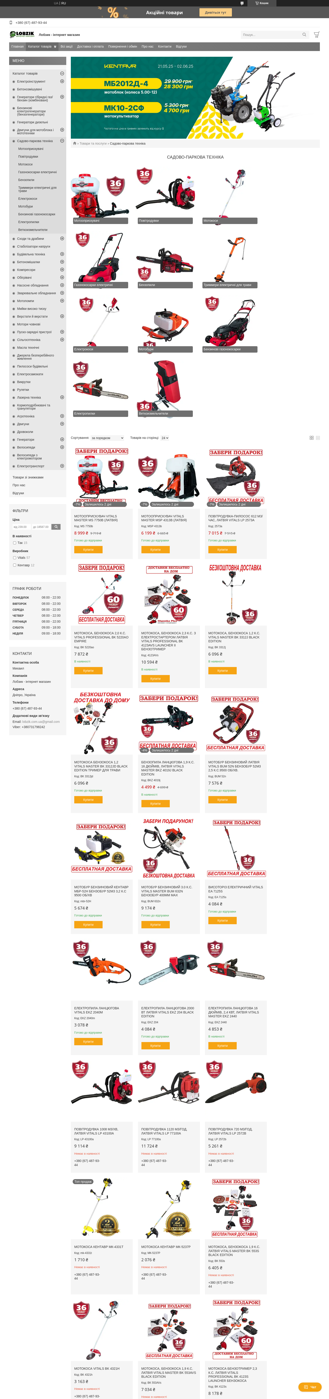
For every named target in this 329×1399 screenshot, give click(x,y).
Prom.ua (186, 1301)
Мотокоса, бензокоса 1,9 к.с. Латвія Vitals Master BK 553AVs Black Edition (225, 1040)
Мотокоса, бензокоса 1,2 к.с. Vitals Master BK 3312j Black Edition (161, 566)
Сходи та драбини (30, 238)
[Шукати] (304, 35)
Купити (88, 478)
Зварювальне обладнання (36, 293)
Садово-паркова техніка (35, 141)
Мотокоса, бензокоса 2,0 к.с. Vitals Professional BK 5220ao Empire (289, 449)
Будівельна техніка (31, 254)
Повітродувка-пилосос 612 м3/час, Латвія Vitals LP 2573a (227, 447)
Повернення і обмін (122, 46)
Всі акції (67, 46)
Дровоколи (25, 432)
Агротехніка (25, 416)
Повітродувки (28, 156)
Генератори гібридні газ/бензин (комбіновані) (35, 98)
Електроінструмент (31, 81)
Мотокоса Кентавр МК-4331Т (225, 922)
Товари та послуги (93, 143)
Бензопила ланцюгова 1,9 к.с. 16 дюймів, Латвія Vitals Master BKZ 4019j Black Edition (289, 568)
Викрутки (23, 382)
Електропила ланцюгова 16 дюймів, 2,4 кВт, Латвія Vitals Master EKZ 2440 (226, 809)
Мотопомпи (25, 301)
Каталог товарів (39, 46)
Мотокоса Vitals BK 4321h (160, 1036)
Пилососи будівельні (32, 366)
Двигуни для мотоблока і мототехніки (35, 131)
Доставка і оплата (90, 46)
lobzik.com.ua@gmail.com (41, 722)
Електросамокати (30, 374)
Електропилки (28, 222)
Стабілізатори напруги (33, 246)
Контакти (164, 46)
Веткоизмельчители (33, 230)
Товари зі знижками (28, 477)
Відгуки (181, 46)
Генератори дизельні (32, 122)
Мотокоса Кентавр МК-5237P (289, 922)
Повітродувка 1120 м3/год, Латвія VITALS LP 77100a (97, 925)
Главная (17, 46)
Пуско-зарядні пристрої (34, 332)
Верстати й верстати (32, 316)
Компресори (26, 270)
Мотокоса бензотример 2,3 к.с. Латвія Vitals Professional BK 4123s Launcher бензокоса (289, 1043)
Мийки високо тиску (31, 309)
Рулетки (23, 390)
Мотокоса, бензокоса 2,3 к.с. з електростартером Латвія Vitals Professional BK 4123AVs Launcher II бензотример (98, 570)
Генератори (25, 439)
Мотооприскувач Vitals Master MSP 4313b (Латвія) (160, 447)
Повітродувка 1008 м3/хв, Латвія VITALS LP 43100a (287, 807)
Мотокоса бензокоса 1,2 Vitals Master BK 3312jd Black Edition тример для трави (224, 568)
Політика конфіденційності (199, 1305)
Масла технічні (28, 347)
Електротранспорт (30, 466)
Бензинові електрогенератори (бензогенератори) (31, 111)
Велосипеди (26, 447)
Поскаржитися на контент (164, 1305)
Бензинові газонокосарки (36, 214)
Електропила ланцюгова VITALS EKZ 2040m (96, 807)
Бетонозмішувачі (29, 89)
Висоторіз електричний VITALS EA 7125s (286, 690)
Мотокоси (25, 164)
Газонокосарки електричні (37, 172)
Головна (19, 1260)
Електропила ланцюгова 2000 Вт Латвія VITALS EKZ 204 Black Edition (162, 809)
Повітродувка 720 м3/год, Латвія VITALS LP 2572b (160, 925)
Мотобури (25, 206)
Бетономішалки (28, 262)
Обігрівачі (24, 277)
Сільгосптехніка (28, 340)
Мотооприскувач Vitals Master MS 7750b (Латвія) (96, 447)
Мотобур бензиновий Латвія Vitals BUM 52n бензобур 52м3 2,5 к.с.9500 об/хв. (99, 691)
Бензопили (26, 180)
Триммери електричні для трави (37, 189)
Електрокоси (27, 198)
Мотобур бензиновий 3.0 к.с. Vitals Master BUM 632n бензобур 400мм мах (226, 691)
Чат (310, 1387)
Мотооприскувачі (30, 149)
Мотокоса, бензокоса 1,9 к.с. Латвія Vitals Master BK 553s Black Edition (98, 1040)
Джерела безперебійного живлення (35, 357)
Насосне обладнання (32, 285)
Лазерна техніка (29, 397)
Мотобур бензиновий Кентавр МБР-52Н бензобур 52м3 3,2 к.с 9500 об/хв (161, 691)
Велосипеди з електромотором (29, 456)
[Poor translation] (16, 1332)
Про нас (148, 46)
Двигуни (23, 424)
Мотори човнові (28, 324)
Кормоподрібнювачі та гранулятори (33, 406)
